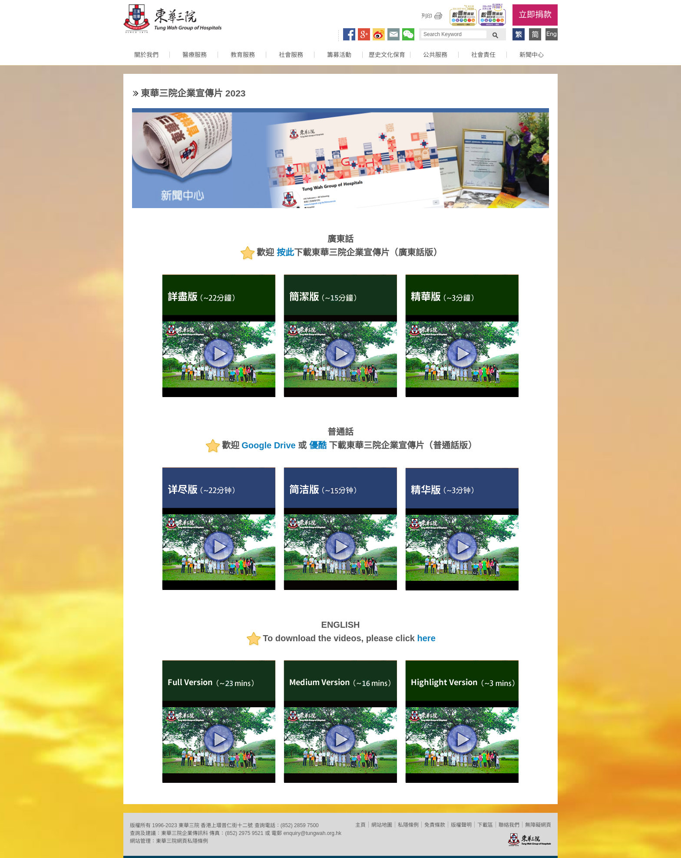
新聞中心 (531, 55)
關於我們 (146, 55)
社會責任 (483, 55)
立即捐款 (535, 14)
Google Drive (268, 446)
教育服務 (243, 55)
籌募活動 (339, 55)
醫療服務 (194, 55)
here (426, 638)
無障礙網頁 (538, 825)
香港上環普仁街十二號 (227, 825)
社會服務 (291, 55)
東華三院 (172, 20)
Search (495, 34)
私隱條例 (408, 825)
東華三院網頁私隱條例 (182, 841)
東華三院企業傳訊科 (184, 833)
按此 (285, 253)
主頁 (360, 825)
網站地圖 (381, 825)
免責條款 (434, 825)
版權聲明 (461, 825)
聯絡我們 (509, 825)
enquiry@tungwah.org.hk (312, 833)
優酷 (318, 446)
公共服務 (435, 55)
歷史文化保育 (387, 55)
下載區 (485, 825)
